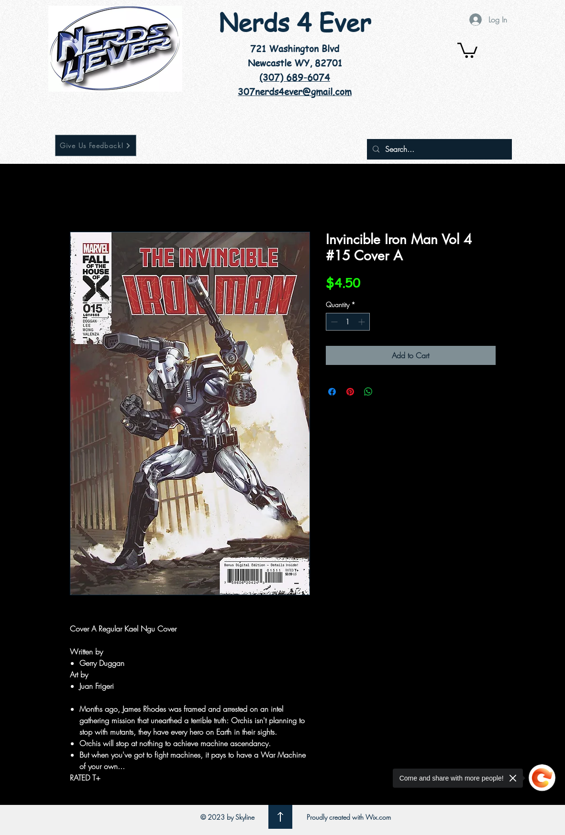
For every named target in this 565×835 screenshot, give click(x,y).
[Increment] (362, 321)
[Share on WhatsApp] (368, 391)
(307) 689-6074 (294, 77)
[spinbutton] (347, 321)
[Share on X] (386, 391)
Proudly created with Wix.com (349, 817)
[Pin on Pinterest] (350, 391)
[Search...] (438, 149)
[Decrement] (333, 321)
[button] (467, 49)
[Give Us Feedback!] (95, 145)
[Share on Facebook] (332, 391)
